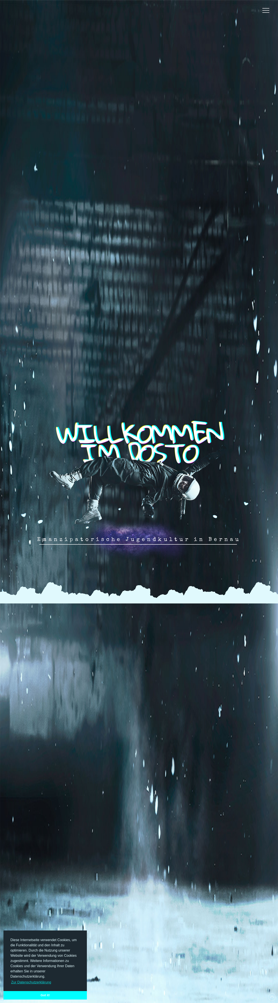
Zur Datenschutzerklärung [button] (31, 982)
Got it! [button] (45, 995)
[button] (266, 10)
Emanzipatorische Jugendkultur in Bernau (139, 539)
